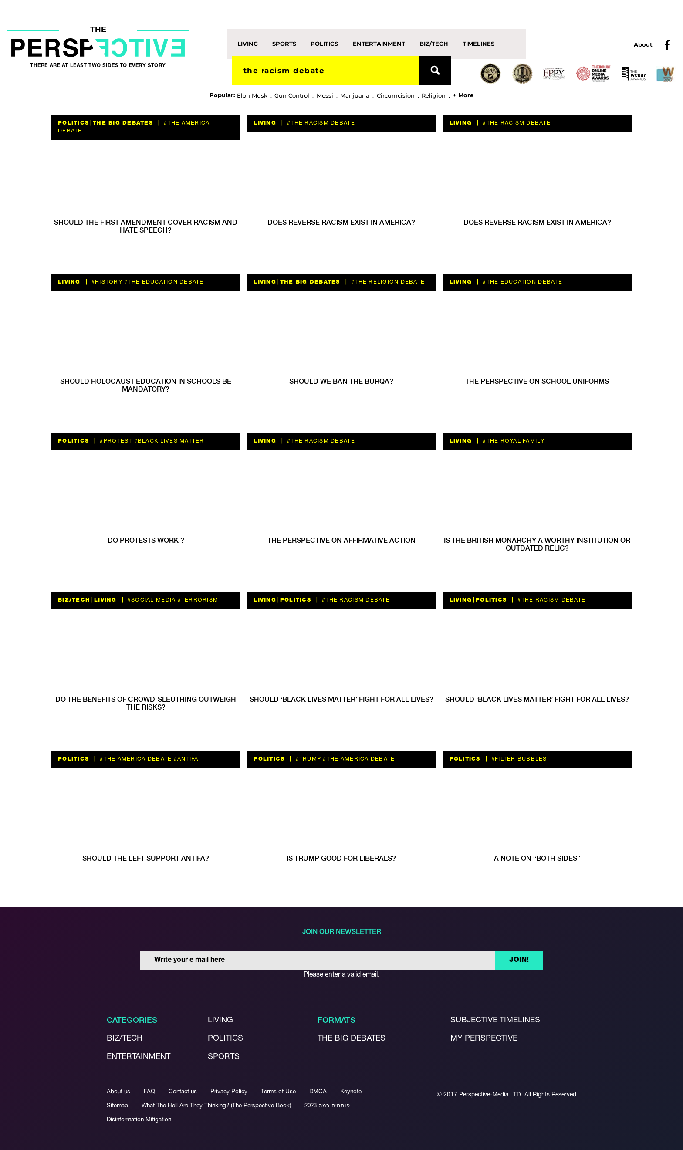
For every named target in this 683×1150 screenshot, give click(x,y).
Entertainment (379, 43)
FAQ (149, 1092)
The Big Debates (123, 123)
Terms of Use (278, 1092)
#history (106, 282)
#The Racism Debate (320, 123)
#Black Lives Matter (168, 441)
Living (247, 43)
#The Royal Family (512, 441)
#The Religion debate (387, 282)
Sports (284, 43)
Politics (324, 43)
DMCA (318, 1092)
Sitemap (117, 1106)
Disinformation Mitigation (139, 1120)
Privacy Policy (228, 1092)
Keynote (351, 1092)
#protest (115, 441)
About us (118, 1092)
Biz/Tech (433, 43)
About (643, 44)
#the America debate (135, 759)
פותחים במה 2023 (327, 1106)
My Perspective (483, 1038)
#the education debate (163, 282)
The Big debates (351, 1038)
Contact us (183, 1092)
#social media (151, 600)
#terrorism (197, 600)
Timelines (478, 43)
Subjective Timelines (495, 1020)
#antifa (185, 759)
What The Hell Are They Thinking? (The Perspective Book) (216, 1106)
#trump (307, 759)
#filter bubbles (518, 759)
